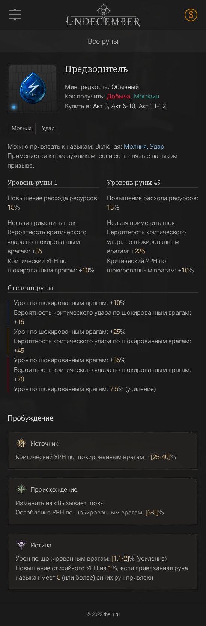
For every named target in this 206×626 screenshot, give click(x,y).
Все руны (103, 41)
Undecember (103, 15)
